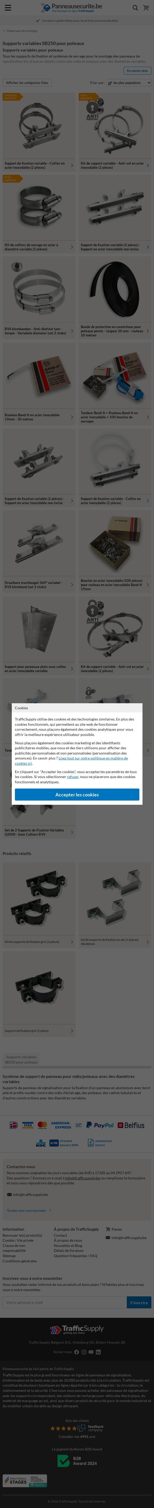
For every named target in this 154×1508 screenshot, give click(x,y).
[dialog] (77, 754)
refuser (72, 776)
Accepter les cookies (77, 794)
